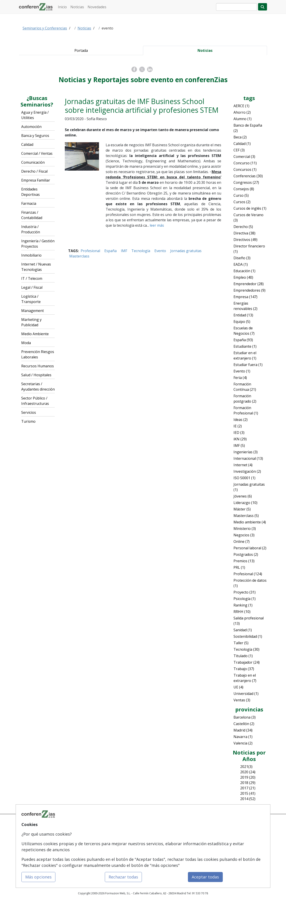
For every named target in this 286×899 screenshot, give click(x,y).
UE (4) (238, 687)
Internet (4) (242, 464)
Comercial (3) (244, 156)
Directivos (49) (245, 239)
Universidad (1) (246, 693)
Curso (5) (241, 195)
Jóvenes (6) (242, 496)
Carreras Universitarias (118, 851)
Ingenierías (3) (245, 452)
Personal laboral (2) (249, 548)
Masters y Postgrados (117, 834)
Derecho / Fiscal (34, 171)
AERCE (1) (241, 105)
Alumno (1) (242, 118)
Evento (160, 250)
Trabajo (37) (243, 668)
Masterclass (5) (246, 515)
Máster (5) (242, 509)
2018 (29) (247, 782)
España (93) (243, 339)
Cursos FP (110, 843)
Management (32, 310)
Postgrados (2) (245, 554)
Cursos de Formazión (117, 826)
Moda (26, 342)
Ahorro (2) (242, 112)
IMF (124, 250)
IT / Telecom (31, 278)
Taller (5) (240, 642)
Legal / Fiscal (31, 287)
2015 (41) (247, 793)
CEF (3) (239, 150)
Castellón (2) (243, 723)
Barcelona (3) (244, 717)
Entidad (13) (243, 315)
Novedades (97, 6)
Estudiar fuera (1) (248, 364)
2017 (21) (247, 788)
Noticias (77, 6)
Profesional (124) (247, 573)
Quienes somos (71, 834)
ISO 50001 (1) (244, 477)
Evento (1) (241, 371)
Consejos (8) (243, 188)
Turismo (28, 421)
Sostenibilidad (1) (247, 636)
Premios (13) (243, 560)
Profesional (90, 250)
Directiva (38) (244, 233)
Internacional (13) (248, 458)
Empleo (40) (243, 277)
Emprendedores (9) (249, 290)
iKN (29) (240, 439)
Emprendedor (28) (248, 283)
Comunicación (33, 162)
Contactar (152, 826)
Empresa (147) (245, 296)
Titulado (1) (243, 655)
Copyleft (151, 851)
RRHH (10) (241, 611)
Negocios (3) (243, 535)
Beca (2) (240, 137)
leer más (157, 225)
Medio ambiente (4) (249, 522)
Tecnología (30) (246, 649)
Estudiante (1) (245, 346)
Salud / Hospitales (36, 374)
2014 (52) (247, 798)
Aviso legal (153, 843)
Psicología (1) (244, 598)
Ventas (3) (241, 700)
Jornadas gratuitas (186, 250)
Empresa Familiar (35, 180)
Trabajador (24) (246, 662)
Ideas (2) (240, 419)
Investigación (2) (247, 471)
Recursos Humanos (37, 366)
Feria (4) (240, 377)
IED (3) (238, 432)
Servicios (28, 412)
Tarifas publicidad (72, 843)
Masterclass (79, 256)
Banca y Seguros (35, 135)
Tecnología (140, 250)
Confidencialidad (157, 834)
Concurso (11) (245, 163)
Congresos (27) (246, 182)
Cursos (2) (241, 201)
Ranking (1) (242, 605)
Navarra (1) (242, 736)
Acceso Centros (71, 860)
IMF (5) (239, 445)
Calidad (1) (242, 143)
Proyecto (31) (244, 592)
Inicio (62, 6)
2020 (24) (247, 771)
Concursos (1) (245, 169)
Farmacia (28, 203)
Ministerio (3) (244, 528)
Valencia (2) (242, 743)
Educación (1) (244, 270)
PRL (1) (239, 567)
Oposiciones (112, 860)
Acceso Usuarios (72, 851)
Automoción (31, 126)
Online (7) (241, 541)
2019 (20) (247, 777)
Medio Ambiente (35, 333)
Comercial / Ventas (37, 153)
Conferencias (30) (248, 176)
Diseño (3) (241, 257)
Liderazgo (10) (245, 502)
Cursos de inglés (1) (249, 208)
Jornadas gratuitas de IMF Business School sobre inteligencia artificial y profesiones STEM (142, 105)
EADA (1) (240, 264)
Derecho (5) (243, 226)
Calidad (27, 144)
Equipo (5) (241, 321)
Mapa (65, 826)
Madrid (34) (242, 730)
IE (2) (237, 426)
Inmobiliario (31, 255)
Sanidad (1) (242, 629)
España (110, 250)
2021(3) (246, 766)
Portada (81, 50)
